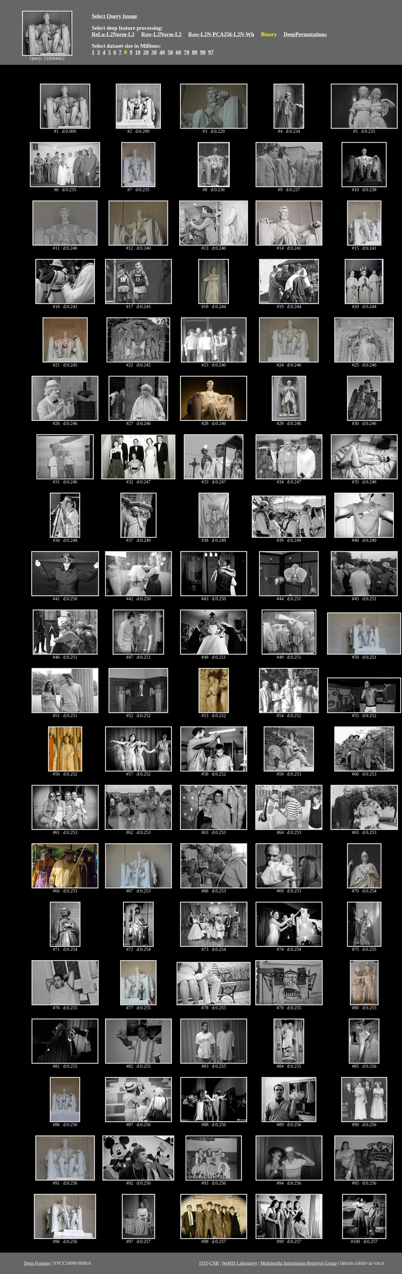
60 (178, 52)
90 (202, 52)
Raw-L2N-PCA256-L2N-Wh (221, 34)
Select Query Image (114, 16)
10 (138, 52)
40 (162, 52)
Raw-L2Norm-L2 (161, 34)
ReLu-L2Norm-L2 (113, 34)
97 (211, 52)
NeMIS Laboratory (239, 1263)
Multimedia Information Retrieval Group (299, 1263)
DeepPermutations (305, 34)
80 (194, 52)
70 (186, 52)
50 (170, 52)
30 (154, 52)
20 (146, 52)
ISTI (203, 1263)
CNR (214, 1263)
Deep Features (37, 1263)
